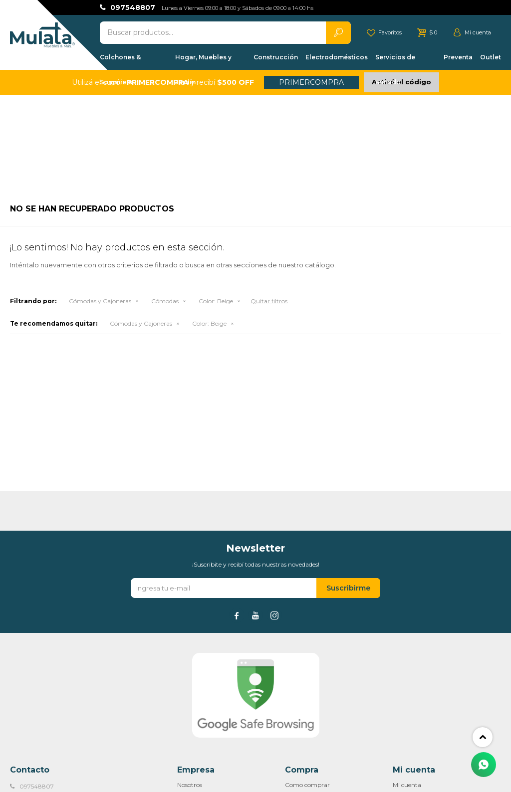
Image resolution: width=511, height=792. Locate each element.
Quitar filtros (269, 301)
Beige (216, 301)
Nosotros (189, 785)
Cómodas (165, 301)
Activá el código (401, 82)
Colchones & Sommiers (120, 61)
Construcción (276, 57)
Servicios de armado (395, 61)
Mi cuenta (407, 785)
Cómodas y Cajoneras (100, 301)
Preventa (458, 57)
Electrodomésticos (336, 57)
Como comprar (307, 785)
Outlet (490, 57)
